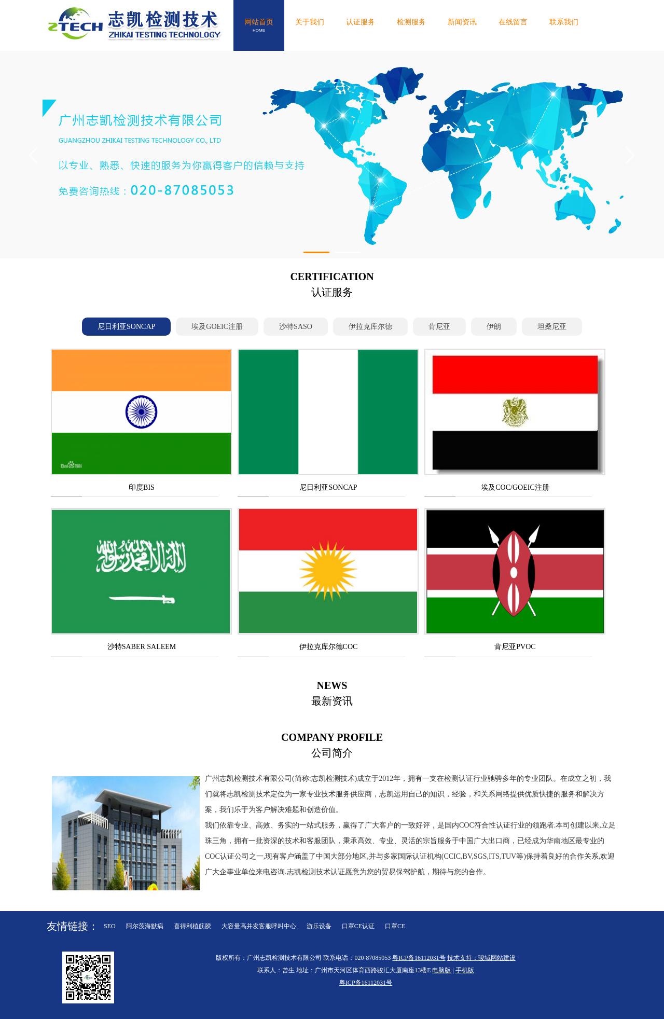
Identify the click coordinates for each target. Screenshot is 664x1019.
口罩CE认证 (358, 926)
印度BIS (142, 487)
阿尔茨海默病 (144, 926)
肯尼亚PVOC (514, 647)
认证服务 (332, 283)
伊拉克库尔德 (370, 327)
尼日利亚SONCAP (126, 327)
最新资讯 (332, 692)
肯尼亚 (439, 327)
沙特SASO (295, 327)
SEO (110, 926)
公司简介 (332, 744)
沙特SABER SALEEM (141, 647)
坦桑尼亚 (551, 327)
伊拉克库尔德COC (328, 647)
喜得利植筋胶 (192, 926)
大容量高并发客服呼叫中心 (259, 926)
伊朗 (494, 327)
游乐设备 (319, 926)
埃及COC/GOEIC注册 (515, 487)
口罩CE (395, 926)
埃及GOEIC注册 (217, 327)
